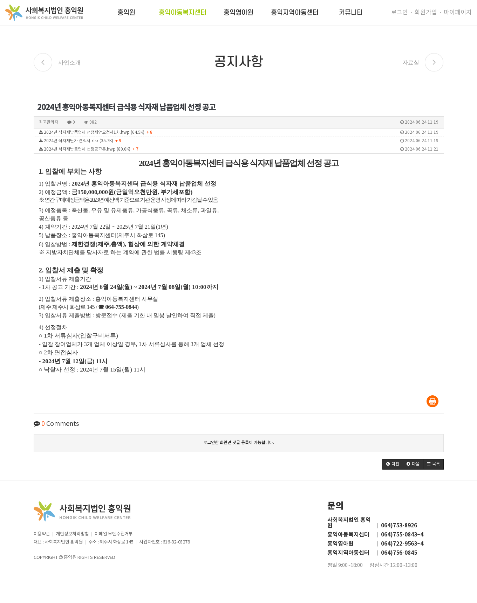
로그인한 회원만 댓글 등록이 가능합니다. (238, 443)
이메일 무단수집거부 (113, 534)
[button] (392, 464)
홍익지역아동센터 (295, 12)
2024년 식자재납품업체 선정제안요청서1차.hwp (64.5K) (238, 132)
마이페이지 (458, 13)
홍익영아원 (238, 12)
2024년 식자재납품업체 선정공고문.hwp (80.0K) (238, 149)
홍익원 (126, 12)
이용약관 (42, 534)
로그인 (399, 13)
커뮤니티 (351, 12)
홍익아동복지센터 (182, 12)
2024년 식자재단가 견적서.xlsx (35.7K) (238, 141)
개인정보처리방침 (72, 534)
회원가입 (426, 13)
